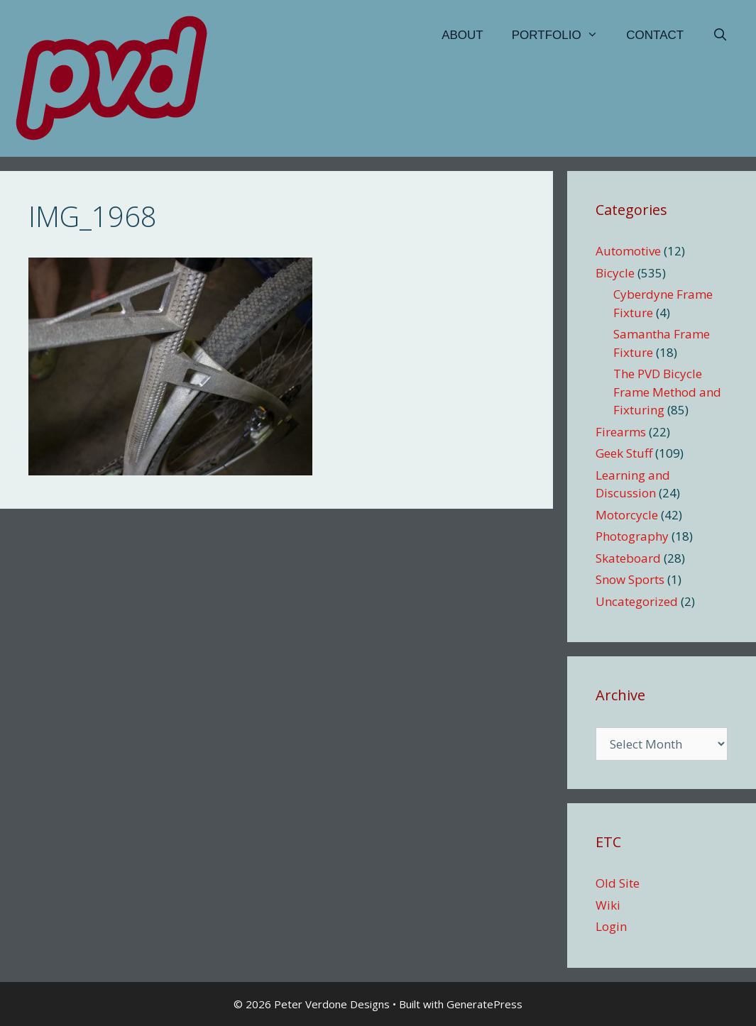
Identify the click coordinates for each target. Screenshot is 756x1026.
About (462, 35)
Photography (632, 536)
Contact (655, 35)
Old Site (618, 883)
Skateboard (628, 558)
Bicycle (615, 273)
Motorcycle (627, 515)
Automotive (628, 251)
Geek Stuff (624, 453)
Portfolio (562, 35)
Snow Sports (630, 579)
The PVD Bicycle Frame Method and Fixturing (667, 391)
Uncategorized (637, 601)
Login (611, 926)
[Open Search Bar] (720, 35)
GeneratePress (484, 1004)
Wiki (608, 905)
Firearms (621, 432)
